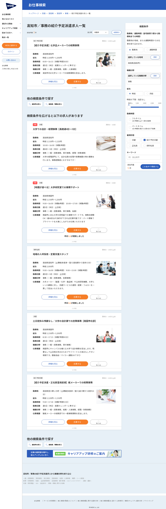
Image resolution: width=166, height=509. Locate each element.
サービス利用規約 (50, 501)
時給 (132, 93)
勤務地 (133, 50)
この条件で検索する (150, 166)
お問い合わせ (11, 60)
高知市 (59, 13)
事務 (66, 13)
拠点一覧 (5, 37)
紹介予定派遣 (151, 140)
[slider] (129, 106)
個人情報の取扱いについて (67, 501)
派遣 (132, 140)
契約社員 (149, 146)
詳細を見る (53, 81)
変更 (155, 57)
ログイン (11, 52)
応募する (77, 81)
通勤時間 (152, 50)
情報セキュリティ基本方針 (133, 501)
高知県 (51, 13)
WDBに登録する (11, 45)
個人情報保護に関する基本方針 (88, 501)
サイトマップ (148, 501)
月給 (150, 93)
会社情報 (5, 65)
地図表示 (116, 32)
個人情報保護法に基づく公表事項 (111, 501)
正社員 (133, 146)
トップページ (34, 13)
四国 (43, 13)
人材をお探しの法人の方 (10, 69)
